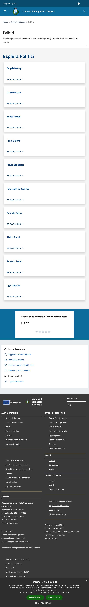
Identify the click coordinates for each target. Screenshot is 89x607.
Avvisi (51, 469)
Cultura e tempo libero (58, 422)
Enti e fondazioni (12, 431)
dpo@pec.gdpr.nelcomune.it (18, 541)
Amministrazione (18, 21)
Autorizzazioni (11, 482)
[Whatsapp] (69, 405)
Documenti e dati (12, 444)
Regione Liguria (10, 3)
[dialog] (44, 592)
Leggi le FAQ (54, 509)
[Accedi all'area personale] (78, 3)
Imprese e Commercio (58, 431)
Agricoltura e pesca (13, 486)
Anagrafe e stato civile (58, 418)
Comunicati (53, 464)
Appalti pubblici (55, 435)
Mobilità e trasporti (57, 448)
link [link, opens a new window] (67, 593)
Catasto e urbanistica (57, 439)
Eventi (51, 484)
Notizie (52, 460)
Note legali (10, 567)
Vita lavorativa (55, 426)
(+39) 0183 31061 (16, 509)
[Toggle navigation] (4, 11)
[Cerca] (84, 11)
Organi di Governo (13, 418)
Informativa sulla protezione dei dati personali (20, 547)
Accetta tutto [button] (35, 598)
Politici (8, 435)
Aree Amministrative (14, 422)
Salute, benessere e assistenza (18, 477)
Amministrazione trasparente (18, 559)
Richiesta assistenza (57, 514)
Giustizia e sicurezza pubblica (17, 464)
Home (5, 21)
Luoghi (52, 480)
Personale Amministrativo (16, 439)
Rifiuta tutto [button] (54, 597)
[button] (44, 603)
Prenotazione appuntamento (60, 501)
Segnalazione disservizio (59, 505)
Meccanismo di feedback (15, 576)
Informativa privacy (13, 563)
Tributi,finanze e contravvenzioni (19, 469)
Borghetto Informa (56, 489)
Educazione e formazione (16, 460)
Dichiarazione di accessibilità (17, 572)
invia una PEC (11, 519)
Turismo (52, 444)
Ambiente (9, 473)
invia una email (13, 523)
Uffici (8, 426)
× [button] (86, 581)
